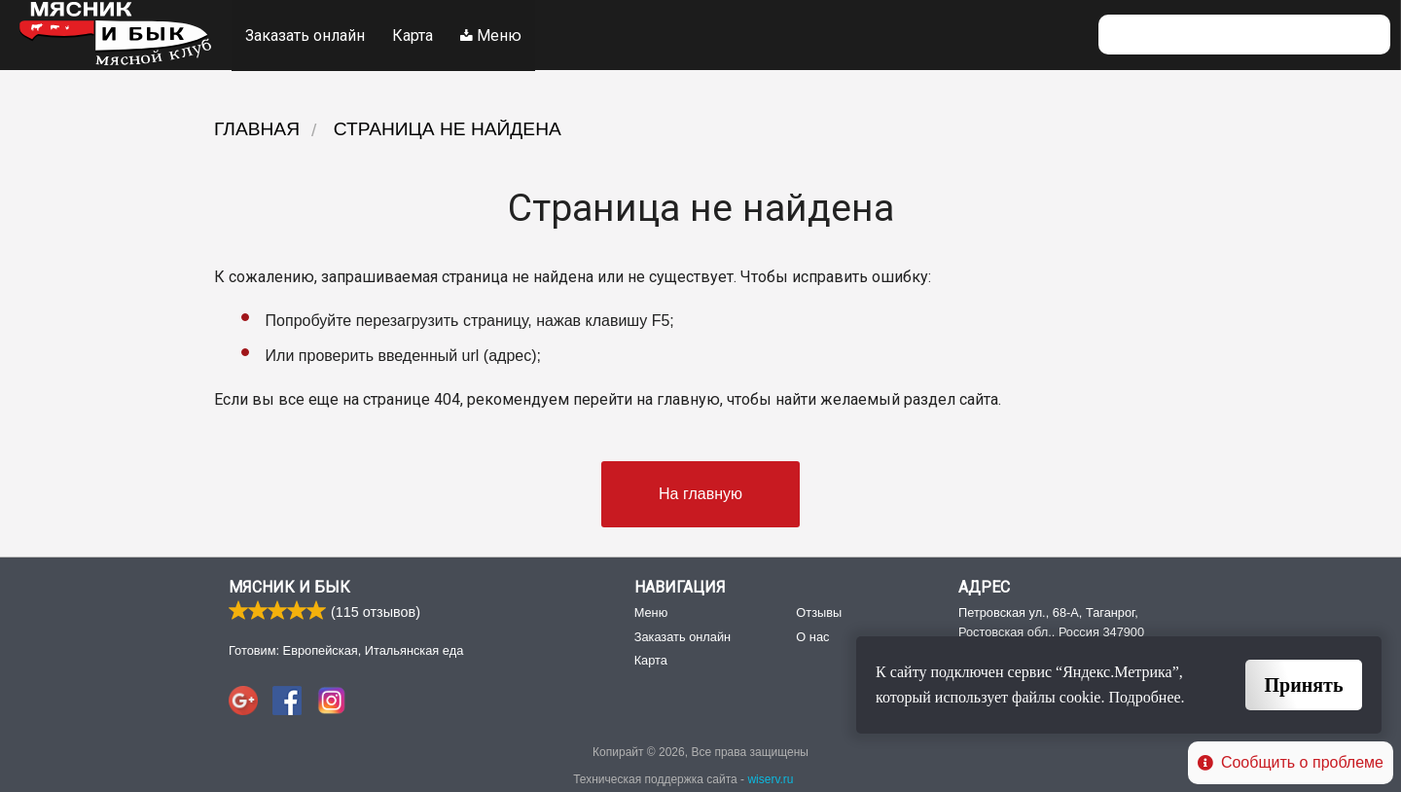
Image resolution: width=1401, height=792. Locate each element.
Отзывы (819, 612)
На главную (700, 493)
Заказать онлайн (305, 34)
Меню (492, 34)
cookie (1080, 697)
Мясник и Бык (289, 587)
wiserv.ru (770, 779)
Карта (413, 34)
